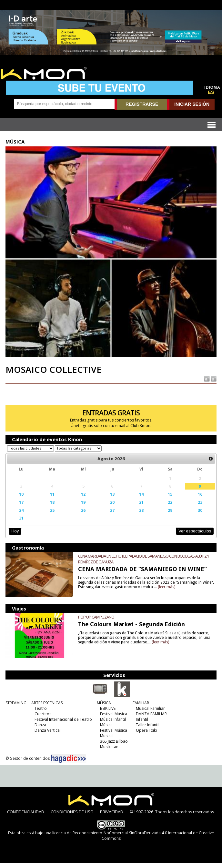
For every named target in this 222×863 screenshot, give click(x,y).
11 (52, 494)
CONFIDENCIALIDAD (25, 812)
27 (112, 510)
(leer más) (166, 587)
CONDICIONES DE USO (72, 812)
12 (83, 494)
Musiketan (109, 746)
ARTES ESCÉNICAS (47, 703)
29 (170, 510)
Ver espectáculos (194, 531)
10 (21, 494)
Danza (40, 725)
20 (112, 502)
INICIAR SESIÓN (191, 104)
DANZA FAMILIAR (151, 714)
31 (21, 518)
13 (112, 494)
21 (141, 502)
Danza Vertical (48, 730)
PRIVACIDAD (111, 812)
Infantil (142, 719)
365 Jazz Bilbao (114, 741)
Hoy (15, 531)
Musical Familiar (150, 708)
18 (52, 502)
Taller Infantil (147, 725)
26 (83, 510)
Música (106, 725)
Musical (107, 736)
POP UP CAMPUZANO (96, 617)
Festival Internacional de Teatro (63, 719)
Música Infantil (113, 719)
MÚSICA (104, 703)
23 (200, 502)
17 (21, 502)
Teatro (41, 708)
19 (83, 502)
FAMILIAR (141, 703)
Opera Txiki (146, 730)
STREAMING (15, 703)
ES (211, 92)
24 (21, 510)
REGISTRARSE (142, 104)
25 (52, 510)
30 (200, 510)
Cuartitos (43, 714)
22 (170, 502)
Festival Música (113, 714)
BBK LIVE (108, 708)
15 (170, 494)
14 (141, 494)
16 (200, 494)
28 (141, 510)
